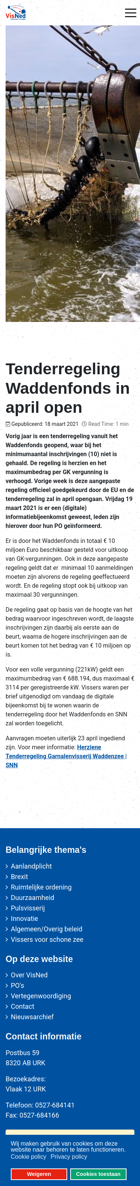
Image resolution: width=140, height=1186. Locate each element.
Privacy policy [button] (69, 1156)
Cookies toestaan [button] (98, 1174)
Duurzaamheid (32, 897)
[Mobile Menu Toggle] (130, 12)
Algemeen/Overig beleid (47, 929)
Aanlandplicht (31, 866)
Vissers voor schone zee (47, 939)
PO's (17, 985)
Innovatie (24, 918)
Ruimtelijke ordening (41, 887)
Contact (22, 1006)
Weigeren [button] (39, 1174)
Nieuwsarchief (32, 1017)
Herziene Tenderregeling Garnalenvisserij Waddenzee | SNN (66, 756)
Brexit (19, 877)
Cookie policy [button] (28, 1156)
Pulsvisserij (28, 908)
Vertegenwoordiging (41, 996)
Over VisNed (29, 975)
